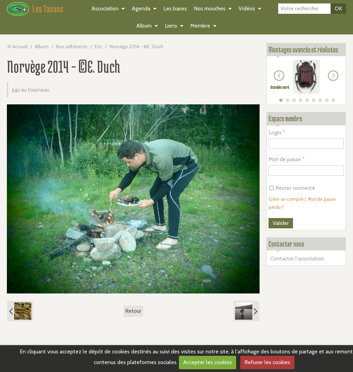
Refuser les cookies (267, 362)
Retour (133, 311)
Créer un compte (286, 199)
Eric (98, 46)
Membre (200, 25)
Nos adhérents (72, 46)
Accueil (20, 46)
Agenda (141, 8)
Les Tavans (47, 8)
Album (144, 25)
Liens (171, 25)
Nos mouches (209, 8)
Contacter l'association (297, 258)
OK (338, 8)
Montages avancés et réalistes (303, 49)
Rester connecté (292, 188)
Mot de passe (285, 159)
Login (275, 132)
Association (105, 8)
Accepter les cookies (207, 362)
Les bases (175, 8)
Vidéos (247, 8)
